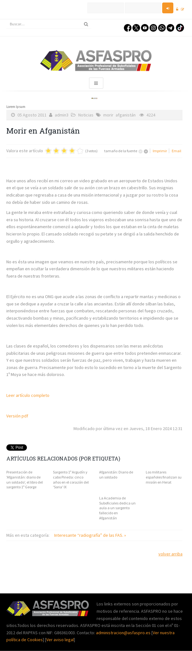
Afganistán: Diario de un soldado (116, 474)
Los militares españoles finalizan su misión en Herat (164, 477)
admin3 (61, 115)
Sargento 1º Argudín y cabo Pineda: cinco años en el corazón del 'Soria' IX (71, 479)
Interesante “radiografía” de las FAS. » (90, 535)
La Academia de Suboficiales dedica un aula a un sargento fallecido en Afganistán (117, 508)
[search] (48, 24)
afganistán (126, 115)
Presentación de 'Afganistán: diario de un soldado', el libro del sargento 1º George (24, 479)
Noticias (85, 115)
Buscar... (6, 19)
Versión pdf (17, 416)
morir (108, 115)
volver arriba (170, 554)
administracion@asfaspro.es (123, 632)
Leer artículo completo (27, 395)
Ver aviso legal (60, 639)
